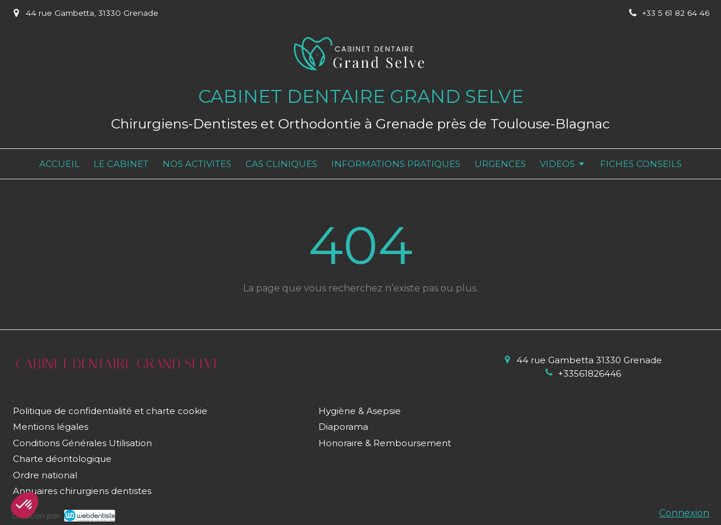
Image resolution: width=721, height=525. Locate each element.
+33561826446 (589, 373)
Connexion (684, 513)
